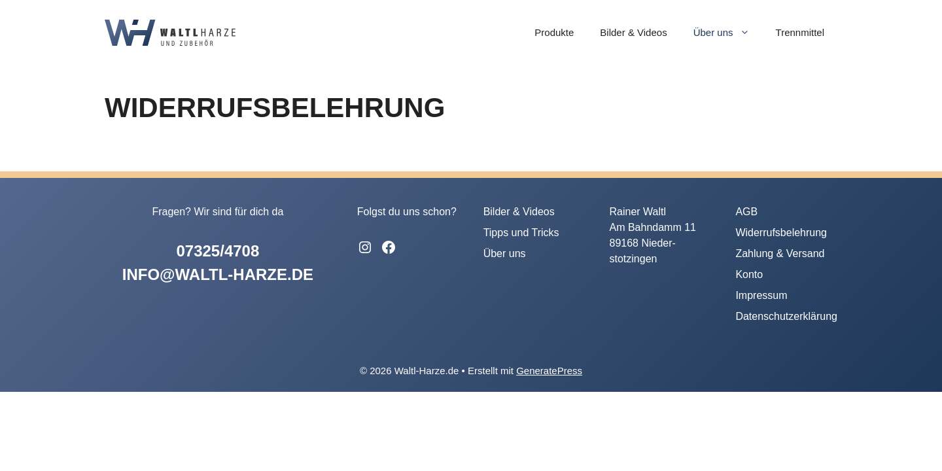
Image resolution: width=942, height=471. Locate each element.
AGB (746, 211)
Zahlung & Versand (779, 253)
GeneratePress (549, 370)
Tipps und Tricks (521, 232)
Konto (749, 274)
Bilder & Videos (633, 32)
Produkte (554, 32)
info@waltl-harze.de (217, 274)
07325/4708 (217, 251)
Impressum (761, 295)
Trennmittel (800, 32)
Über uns (728, 32)
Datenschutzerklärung (786, 316)
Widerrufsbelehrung (781, 232)
